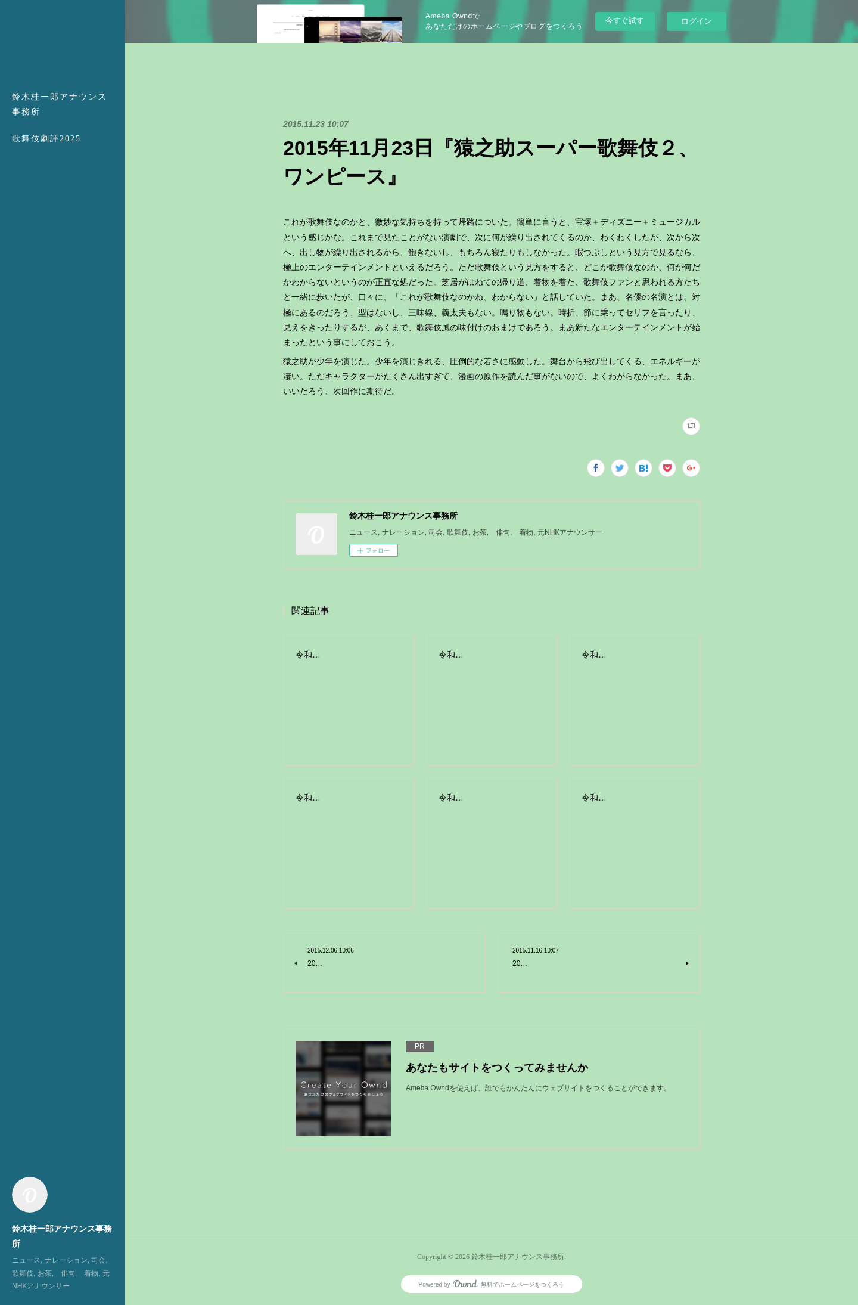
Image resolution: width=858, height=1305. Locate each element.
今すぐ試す (624, 20)
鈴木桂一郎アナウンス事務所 (59, 104)
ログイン (696, 21)
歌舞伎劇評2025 (46, 138)
